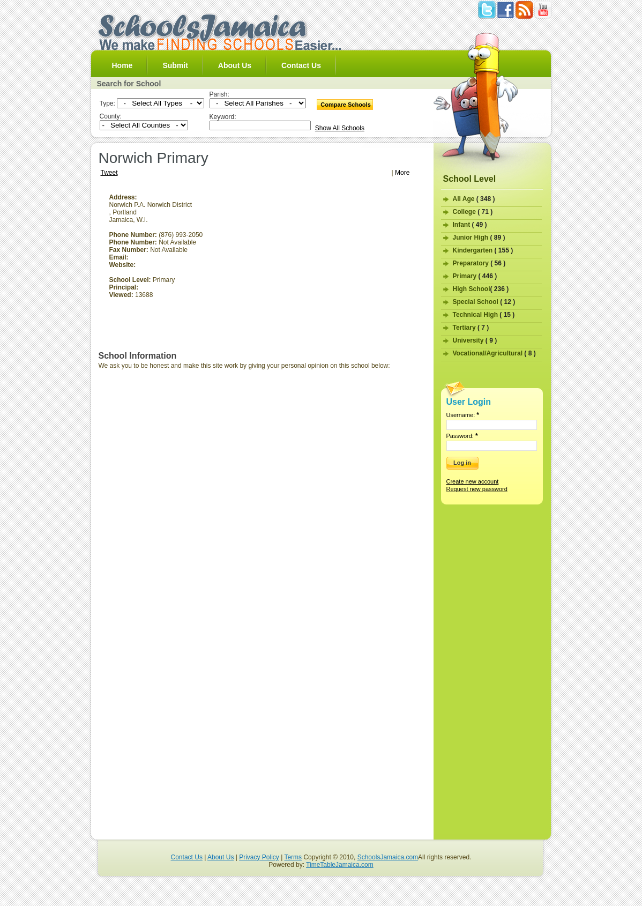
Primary (475, 276)
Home (122, 65)
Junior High (479, 237)
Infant (470, 224)
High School (481, 289)
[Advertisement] (336, 269)
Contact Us (301, 65)
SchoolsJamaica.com (387, 857)
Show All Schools (339, 128)
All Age (474, 199)
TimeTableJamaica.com (340, 864)
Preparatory (479, 263)
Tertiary (471, 327)
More (402, 172)
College (473, 212)
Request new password (476, 489)
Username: (463, 415)
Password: (462, 436)
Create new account (472, 481)
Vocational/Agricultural (494, 353)
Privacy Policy (259, 857)
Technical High (484, 314)
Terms (293, 857)
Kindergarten (483, 250)
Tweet (109, 172)
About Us (234, 65)
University (475, 340)
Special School (484, 302)
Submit (175, 65)
